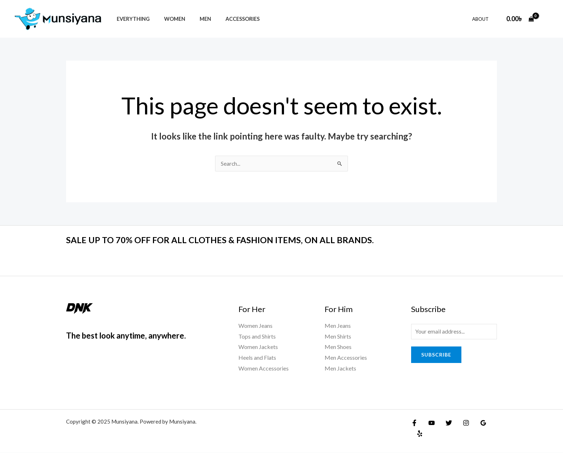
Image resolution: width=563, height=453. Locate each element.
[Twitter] (445, 423)
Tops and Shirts (257, 336)
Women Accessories (263, 368)
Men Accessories (346, 357)
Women (168, 19)
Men (195, 19)
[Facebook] (414, 423)
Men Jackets (340, 368)
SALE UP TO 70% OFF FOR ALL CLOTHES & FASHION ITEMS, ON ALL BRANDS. (233, 240)
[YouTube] (430, 423)
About (483, 19)
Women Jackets (258, 347)
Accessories (228, 19)
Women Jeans (255, 325)
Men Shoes (338, 347)
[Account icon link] (547, 18)
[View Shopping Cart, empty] (520, 19)
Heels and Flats (257, 357)
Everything (131, 19)
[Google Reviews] (476, 423)
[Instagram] (460, 423)
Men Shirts (338, 336)
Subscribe (436, 356)
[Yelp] (491, 423)
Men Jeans (338, 325)
